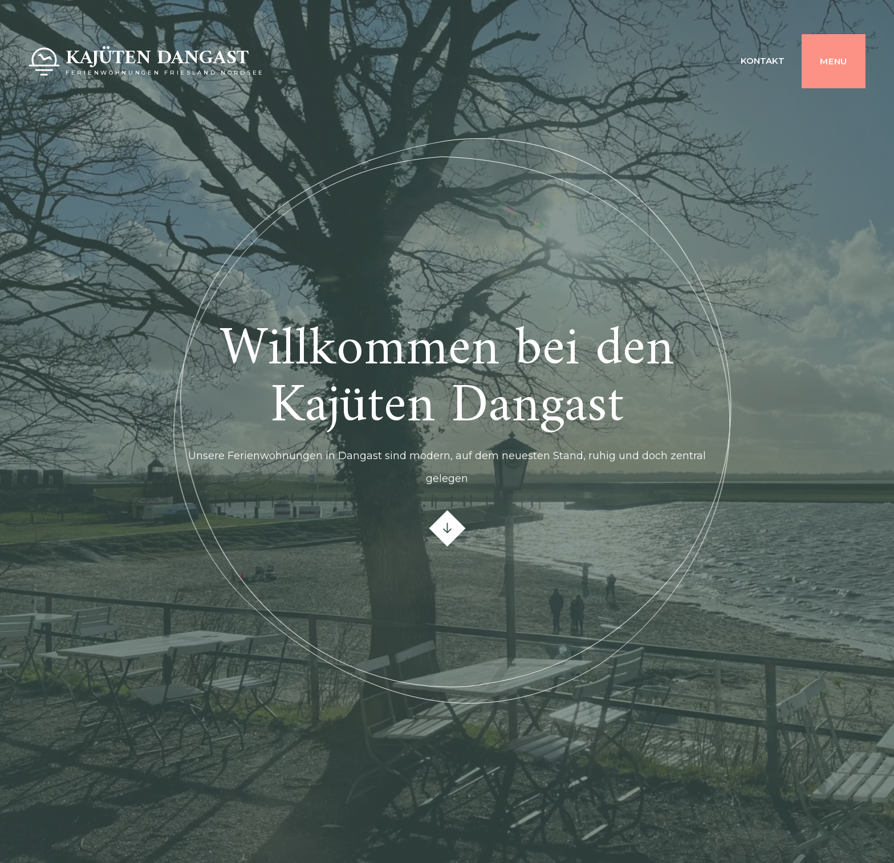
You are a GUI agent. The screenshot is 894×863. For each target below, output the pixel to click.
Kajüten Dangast (157, 58)
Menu (833, 61)
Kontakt (763, 60)
